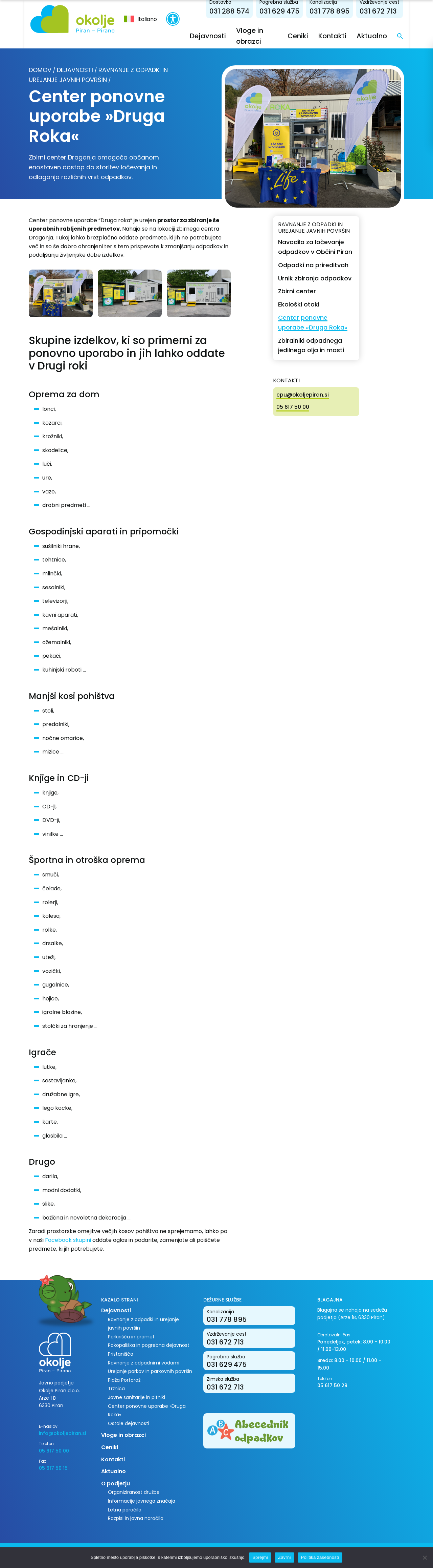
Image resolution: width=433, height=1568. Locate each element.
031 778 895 (331, 11)
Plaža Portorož (124, 1380)
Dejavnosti (207, 36)
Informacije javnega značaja (141, 1501)
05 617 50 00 (292, 407)
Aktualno (373, 36)
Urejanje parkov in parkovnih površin (150, 1371)
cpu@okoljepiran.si (302, 395)
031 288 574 (231, 11)
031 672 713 (379, 11)
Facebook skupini (68, 1240)
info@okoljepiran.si (62, 1433)
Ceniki (299, 36)
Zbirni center (297, 291)
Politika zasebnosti (320, 1557)
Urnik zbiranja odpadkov (314, 278)
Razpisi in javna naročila (135, 1518)
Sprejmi (260, 1557)
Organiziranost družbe (134, 1492)
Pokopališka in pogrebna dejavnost (148, 1345)
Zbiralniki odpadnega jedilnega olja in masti (311, 345)
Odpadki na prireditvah (313, 265)
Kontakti (334, 36)
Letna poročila (124, 1509)
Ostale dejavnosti (128, 1423)
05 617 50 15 (53, 1468)
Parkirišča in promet (131, 1336)
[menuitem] (139, 19)
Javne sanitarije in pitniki (136, 1397)
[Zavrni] (424, 1557)
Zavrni (284, 1557)
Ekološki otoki (298, 304)
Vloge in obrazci (123, 1435)
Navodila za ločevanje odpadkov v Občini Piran (315, 247)
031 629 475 (281, 11)
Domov (40, 70)
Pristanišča (120, 1354)
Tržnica (116, 1388)
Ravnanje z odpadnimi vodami (143, 1362)
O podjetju (115, 1483)
